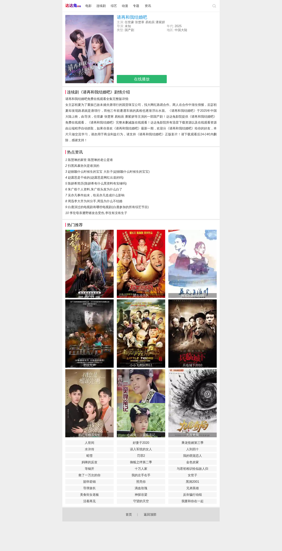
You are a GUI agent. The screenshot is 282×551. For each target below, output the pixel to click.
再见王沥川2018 (192, 295)
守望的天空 (141, 501)
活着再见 (89, 501)
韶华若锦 (89, 481)
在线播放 (142, 79)
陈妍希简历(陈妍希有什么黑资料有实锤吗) (97, 183)
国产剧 (129, 30)
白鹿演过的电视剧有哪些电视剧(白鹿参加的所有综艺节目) (108, 207)
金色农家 (192, 462)
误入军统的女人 (141, 449)
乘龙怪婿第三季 (193, 442)
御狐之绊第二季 (141, 462)
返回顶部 (150, 514)
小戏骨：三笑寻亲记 (141, 435)
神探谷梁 (141, 494)
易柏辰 (150, 22)
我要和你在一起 (193, 501)
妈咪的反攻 (89, 462)
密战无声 (89, 365)
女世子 (192, 475)
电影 (88, 5)
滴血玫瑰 (141, 488)
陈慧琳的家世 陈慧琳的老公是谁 (90, 160)
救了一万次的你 (89, 475)
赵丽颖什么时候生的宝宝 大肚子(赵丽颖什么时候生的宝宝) (108, 171)
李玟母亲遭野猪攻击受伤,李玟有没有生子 (98, 213)
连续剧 (101, 5)
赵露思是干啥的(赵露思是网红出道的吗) (95, 177)
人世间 (89, 442)
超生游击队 (141, 295)
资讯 (148, 5)
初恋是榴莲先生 (89, 435)
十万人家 (141, 468)
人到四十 (192, 449)
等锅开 (89, 468)
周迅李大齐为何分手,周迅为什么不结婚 (95, 201)
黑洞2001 (192, 481)
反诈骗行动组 (192, 494)
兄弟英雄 (192, 488)
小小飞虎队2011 (141, 365)
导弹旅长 (89, 488)
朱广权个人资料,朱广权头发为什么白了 (95, 189)
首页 (129, 514)
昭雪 (89, 455)
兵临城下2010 (192, 365)
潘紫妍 (160, 22)
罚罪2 (141, 455)
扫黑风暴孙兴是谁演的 (83, 165)
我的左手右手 (141, 475)
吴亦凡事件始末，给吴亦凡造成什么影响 (96, 195)
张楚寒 (139, 22)
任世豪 (129, 22)
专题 (136, 5)
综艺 (114, 5)
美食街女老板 (89, 494)
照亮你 (141, 481)
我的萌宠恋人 (192, 455)
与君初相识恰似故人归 (192, 468)
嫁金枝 (89, 295)
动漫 (125, 5)
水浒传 (89, 449)
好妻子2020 (141, 442)
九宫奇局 (192, 435)
